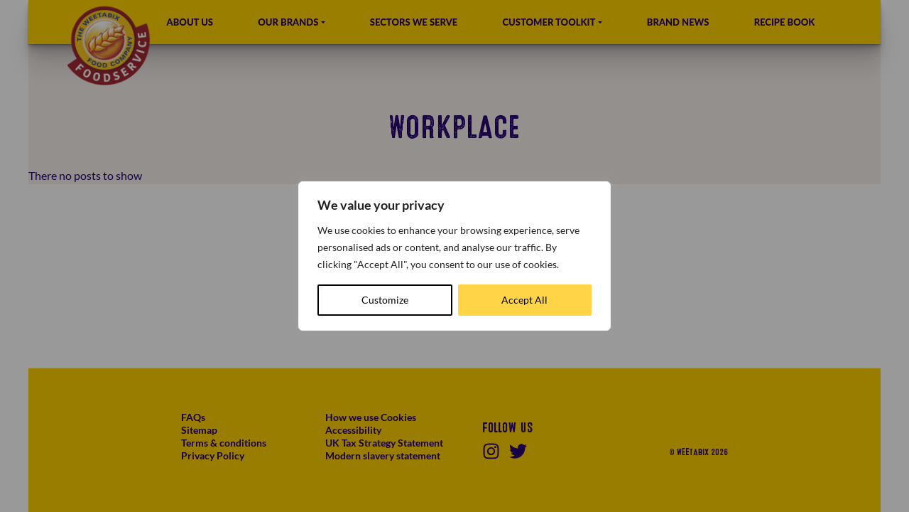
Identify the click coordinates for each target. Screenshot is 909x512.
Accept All (524, 300)
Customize (384, 300)
